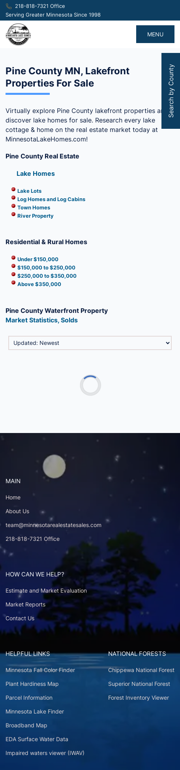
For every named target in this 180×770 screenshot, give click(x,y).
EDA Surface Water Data (37, 739)
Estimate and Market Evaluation (46, 590)
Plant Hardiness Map (32, 683)
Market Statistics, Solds (42, 320)
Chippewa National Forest (141, 669)
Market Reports (25, 604)
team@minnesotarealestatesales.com (53, 524)
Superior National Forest (139, 683)
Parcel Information (29, 697)
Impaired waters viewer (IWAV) (45, 752)
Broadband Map (26, 725)
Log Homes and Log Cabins (51, 199)
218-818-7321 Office (40, 6)
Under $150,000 (37, 259)
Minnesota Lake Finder (35, 711)
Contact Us (20, 618)
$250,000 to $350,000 (47, 276)
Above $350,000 (39, 284)
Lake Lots (29, 191)
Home (13, 497)
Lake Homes (36, 173)
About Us (17, 511)
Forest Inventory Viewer (138, 697)
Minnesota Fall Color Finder (40, 669)
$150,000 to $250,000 (46, 267)
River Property (35, 216)
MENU (155, 34)
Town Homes (33, 207)
